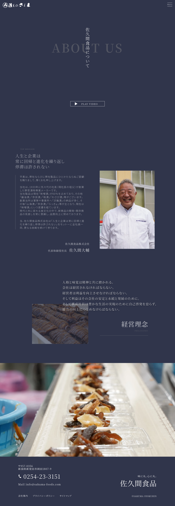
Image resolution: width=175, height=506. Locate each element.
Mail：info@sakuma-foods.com (39, 484)
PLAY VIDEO (89, 104)
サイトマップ (66, 495)
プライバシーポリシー (44, 495)
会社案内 (23, 495)
